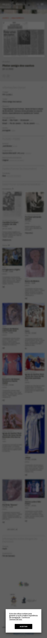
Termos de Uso (15, 619)
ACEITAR (23, 626)
